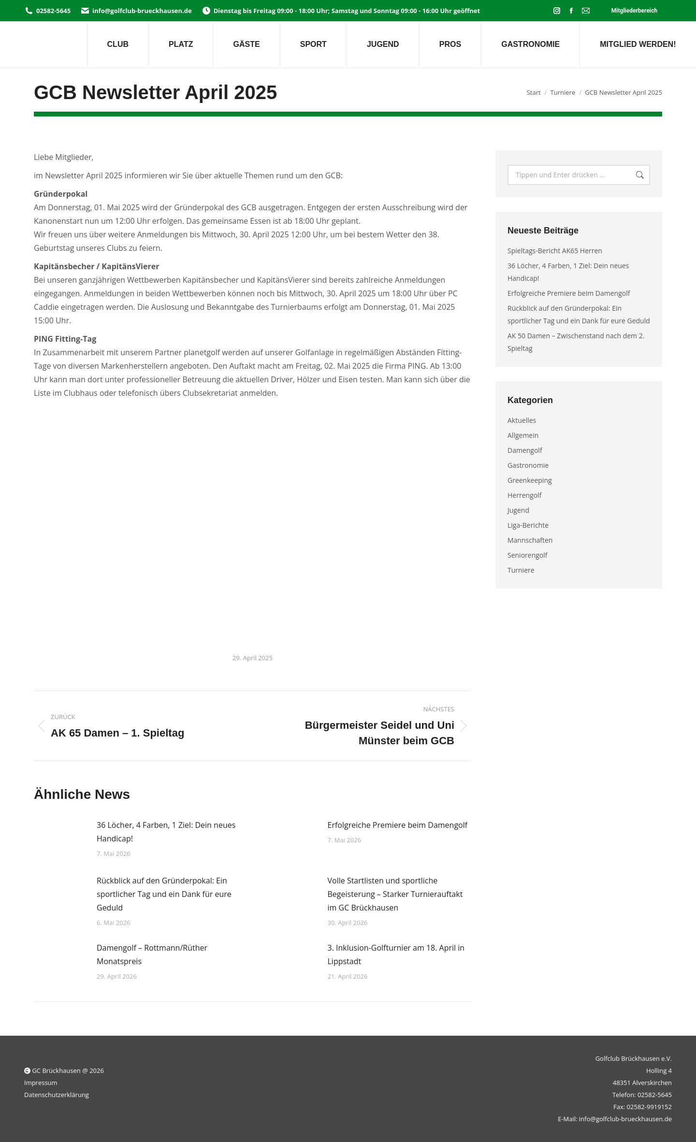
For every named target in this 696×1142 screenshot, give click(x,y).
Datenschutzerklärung (56, 1094)
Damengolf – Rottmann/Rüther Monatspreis (152, 954)
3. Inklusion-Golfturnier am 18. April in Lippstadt (396, 954)
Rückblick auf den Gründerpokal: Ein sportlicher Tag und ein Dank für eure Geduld (164, 894)
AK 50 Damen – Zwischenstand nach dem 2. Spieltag (576, 342)
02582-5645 (47, 10)
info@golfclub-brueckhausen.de (136, 10)
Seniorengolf (528, 555)
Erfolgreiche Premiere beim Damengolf (398, 825)
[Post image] (60, 840)
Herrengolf (524, 495)
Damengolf (525, 450)
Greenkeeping (530, 480)
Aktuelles (522, 420)
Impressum (41, 1082)
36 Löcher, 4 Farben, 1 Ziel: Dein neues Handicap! (166, 832)
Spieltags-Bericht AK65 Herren (555, 250)
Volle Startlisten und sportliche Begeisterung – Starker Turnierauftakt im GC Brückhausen (395, 894)
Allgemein (523, 435)
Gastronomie (528, 465)
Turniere (521, 570)
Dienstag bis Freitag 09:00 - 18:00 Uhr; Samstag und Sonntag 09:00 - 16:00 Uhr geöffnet (341, 10)
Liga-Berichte (528, 525)
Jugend (518, 510)
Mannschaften (530, 540)
